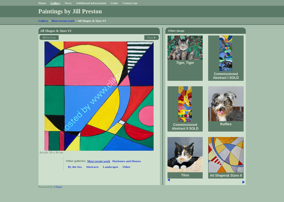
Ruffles (226, 124)
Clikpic (57, 186)
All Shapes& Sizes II (226, 175)
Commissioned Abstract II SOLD (185, 126)
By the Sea (75, 166)
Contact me (129, 3)
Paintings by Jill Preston (70, 11)
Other (126, 166)
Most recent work (63, 20)
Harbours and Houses (126, 161)
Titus (185, 175)
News (68, 3)
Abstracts (92, 166)
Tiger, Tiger (185, 63)
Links (114, 3)
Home (42, 3)
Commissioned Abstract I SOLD (226, 76)
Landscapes (110, 166)
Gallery (55, 3)
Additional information (91, 3)
